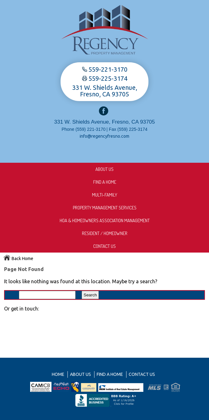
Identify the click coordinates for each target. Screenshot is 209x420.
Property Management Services (105, 208)
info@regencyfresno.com (104, 136)
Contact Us (104, 246)
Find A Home (104, 182)
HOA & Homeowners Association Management (105, 220)
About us (104, 169)
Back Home (18, 258)
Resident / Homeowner (104, 233)
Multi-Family (104, 195)
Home (58, 374)
